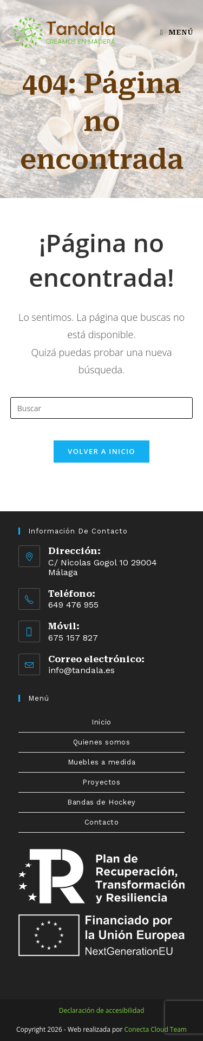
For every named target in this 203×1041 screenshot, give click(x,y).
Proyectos (101, 782)
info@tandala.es (81, 670)
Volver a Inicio (101, 451)
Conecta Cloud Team (156, 1029)
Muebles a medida (102, 762)
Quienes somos (101, 742)
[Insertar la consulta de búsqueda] (101, 408)
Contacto (101, 822)
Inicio (101, 722)
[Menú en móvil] (176, 32)
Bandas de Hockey (101, 802)
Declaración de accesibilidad (102, 1010)
